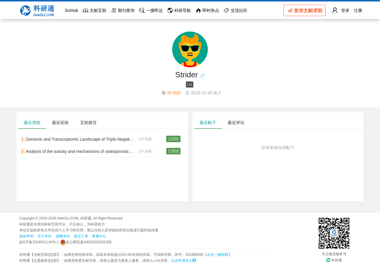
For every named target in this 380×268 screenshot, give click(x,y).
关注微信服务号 (334, 254)
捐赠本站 (63, 236)
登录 (345, 10)
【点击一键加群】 (217, 255)
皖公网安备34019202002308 (85, 242)
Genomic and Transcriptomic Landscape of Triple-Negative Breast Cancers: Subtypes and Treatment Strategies (80, 139)
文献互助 (94, 10)
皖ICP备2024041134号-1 (39, 242)
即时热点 (207, 10)
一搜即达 (151, 10)
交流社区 (235, 10)
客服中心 (99, 236)
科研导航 (179, 10)
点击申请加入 (183, 260)
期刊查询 (122, 10)
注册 (358, 10)
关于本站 (44, 236)
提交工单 (81, 236)
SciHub (71, 10)
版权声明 (26, 236)
